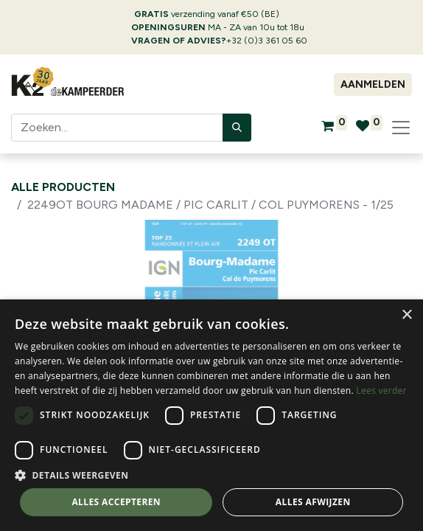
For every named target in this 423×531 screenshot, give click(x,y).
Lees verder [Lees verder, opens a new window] (381, 390)
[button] (211, 475)
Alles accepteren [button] (116, 502)
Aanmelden (372, 84)
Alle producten (63, 187)
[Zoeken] (237, 128)
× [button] (406, 315)
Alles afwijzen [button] (313, 502)
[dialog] (211, 415)
